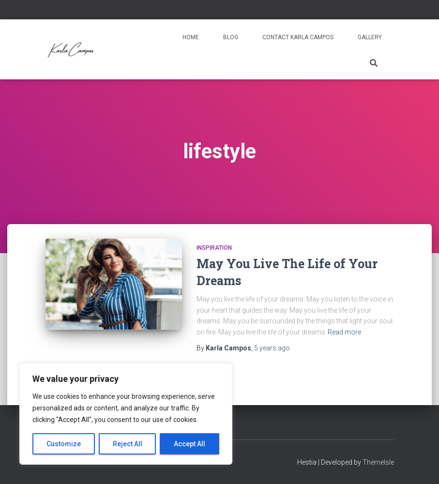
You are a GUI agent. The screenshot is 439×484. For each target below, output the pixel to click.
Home (190, 37)
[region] (125, 414)
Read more (344, 332)
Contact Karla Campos (297, 37)
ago (272, 348)
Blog (230, 37)
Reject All (127, 444)
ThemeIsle (378, 462)
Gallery (370, 37)
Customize (63, 444)
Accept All (189, 444)
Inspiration (214, 247)
